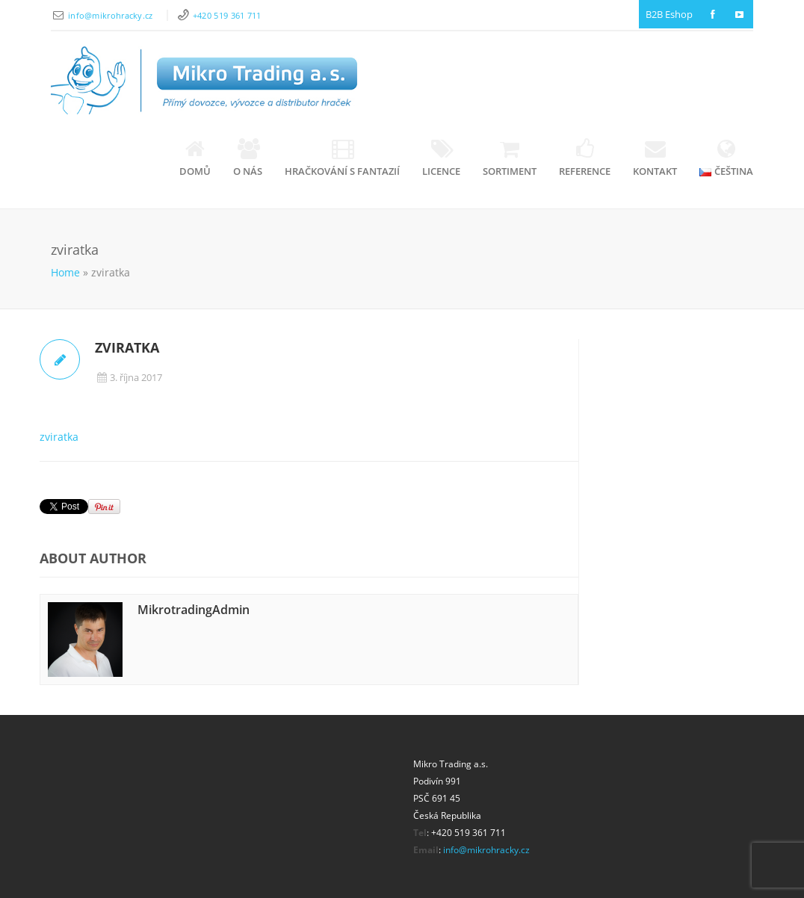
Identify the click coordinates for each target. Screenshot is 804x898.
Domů (195, 158)
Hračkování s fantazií (342, 158)
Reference (584, 158)
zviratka (59, 437)
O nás (247, 158)
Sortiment (509, 158)
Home (65, 272)
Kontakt (655, 158)
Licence (441, 158)
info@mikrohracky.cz (111, 15)
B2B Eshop (669, 14)
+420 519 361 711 (227, 15)
